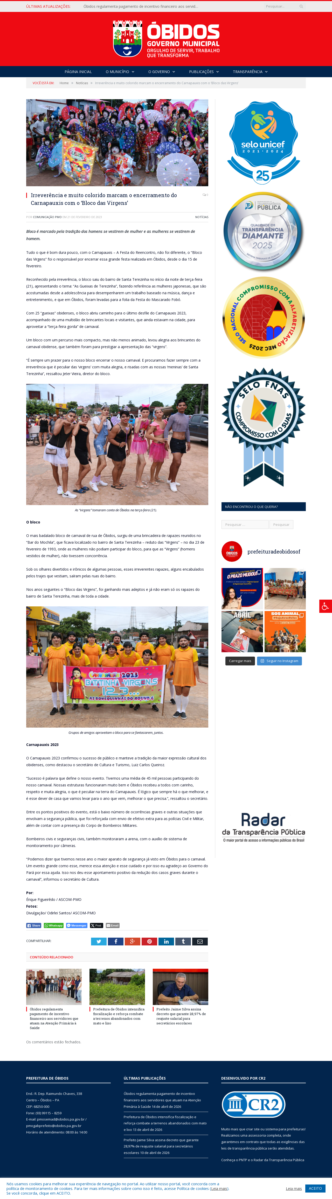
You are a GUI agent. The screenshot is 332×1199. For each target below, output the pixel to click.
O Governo (159, 71)
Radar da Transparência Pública (279, 1160)
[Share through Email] (113, 925)
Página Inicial (78, 71)
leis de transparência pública (244, 1148)
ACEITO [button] (315, 1188)
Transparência (247, 71)
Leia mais (219, 1188)
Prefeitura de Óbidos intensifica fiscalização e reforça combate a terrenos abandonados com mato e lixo (118, 1016)
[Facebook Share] (33, 925)
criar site (253, 1129)
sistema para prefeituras (285, 1129)
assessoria (257, 1135)
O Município (117, 71)
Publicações (201, 71)
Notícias (201, 217)
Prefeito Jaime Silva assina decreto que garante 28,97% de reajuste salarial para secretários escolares (181, 1016)
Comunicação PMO (47, 217)
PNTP (243, 1160)
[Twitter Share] (96, 925)
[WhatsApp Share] (54, 925)
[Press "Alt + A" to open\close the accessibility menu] (325, 606)
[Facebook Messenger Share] (76, 925)
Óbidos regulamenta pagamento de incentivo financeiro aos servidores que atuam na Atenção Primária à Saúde (143, 6)
